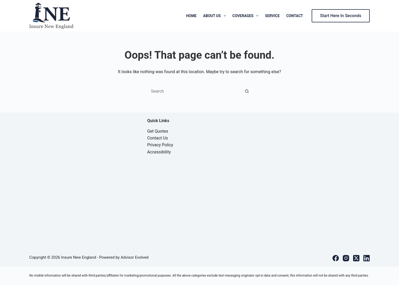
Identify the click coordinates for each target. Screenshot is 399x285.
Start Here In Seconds (340, 15)
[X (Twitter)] (356, 258)
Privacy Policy (160, 144)
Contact (294, 16)
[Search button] (247, 91)
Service (272, 16)
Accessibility (159, 151)
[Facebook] (335, 258)
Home (191, 16)
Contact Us (157, 138)
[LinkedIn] (366, 258)
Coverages (246, 16)
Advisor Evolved (135, 257)
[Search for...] (194, 91)
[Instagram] (346, 258)
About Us (215, 16)
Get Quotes (157, 131)
